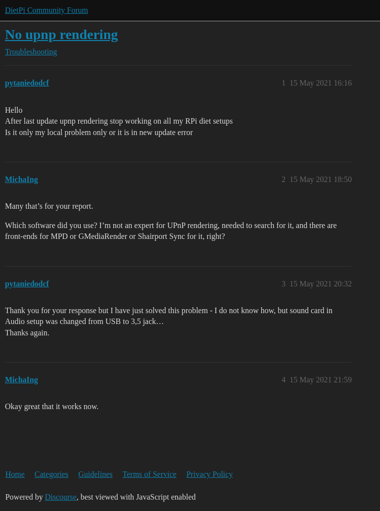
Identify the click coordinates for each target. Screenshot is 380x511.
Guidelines (95, 474)
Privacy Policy (210, 474)
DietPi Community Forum (46, 10)
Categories (51, 474)
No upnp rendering (61, 34)
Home (15, 474)
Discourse (61, 497)
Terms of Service (150, 474)
